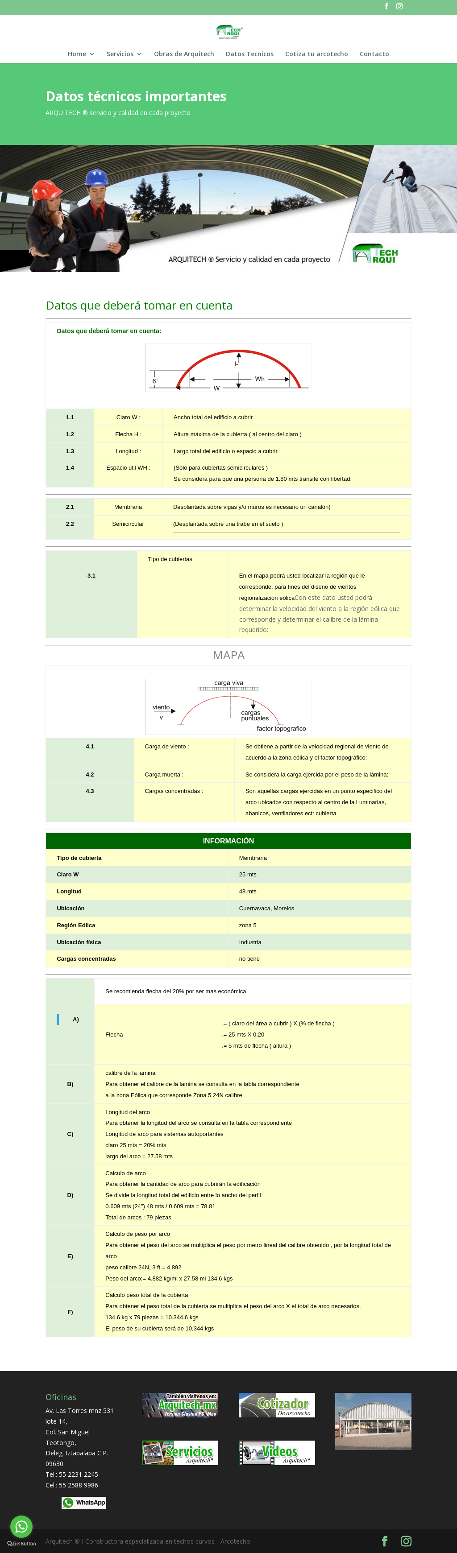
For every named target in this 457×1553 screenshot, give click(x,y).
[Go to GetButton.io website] (21, 1544)
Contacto (374, 54)
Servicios (120, 54)
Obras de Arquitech (184, 54)
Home (77, 54)
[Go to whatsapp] (21, 1527)
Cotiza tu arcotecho (316, 54)
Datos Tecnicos (250, 54)
